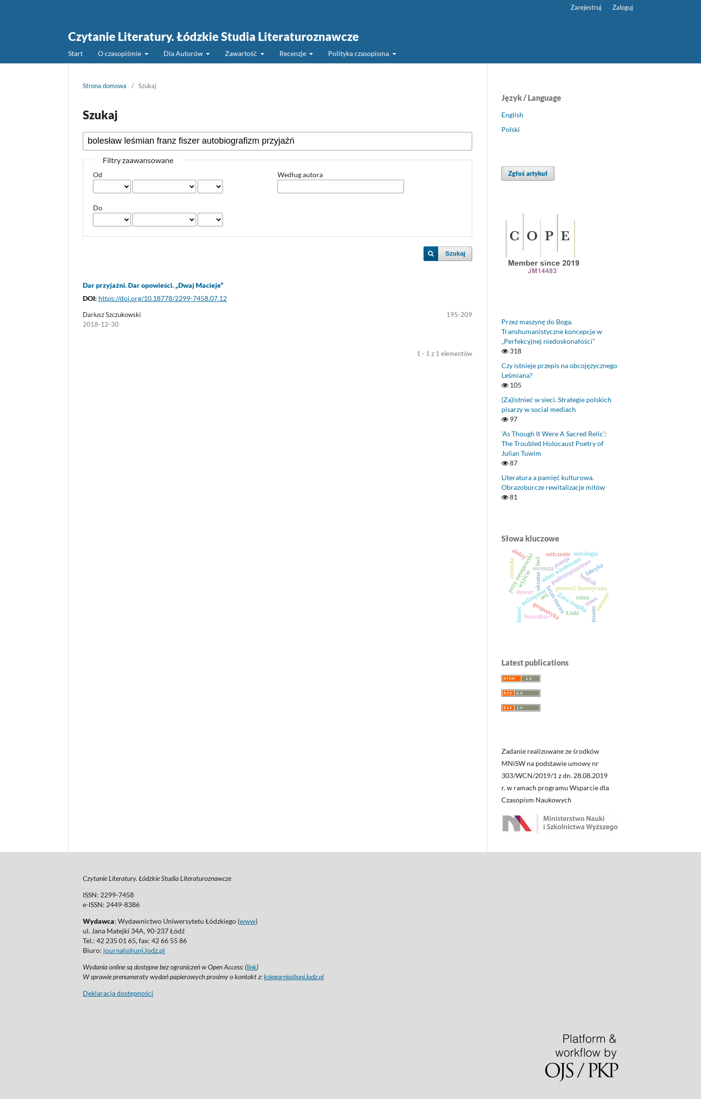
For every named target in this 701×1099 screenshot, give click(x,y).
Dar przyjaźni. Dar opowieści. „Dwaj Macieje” (153, 285)
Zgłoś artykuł (528, 173)
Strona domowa (105, 86)
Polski (510, 129)
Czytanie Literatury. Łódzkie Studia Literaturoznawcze (213, 36)
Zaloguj (622, 7)
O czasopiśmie (120, 53)
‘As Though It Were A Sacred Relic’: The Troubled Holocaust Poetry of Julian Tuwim (554, 443)
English (512, 115)
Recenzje (293, 53)
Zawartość (241, 53)
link (252, 967)
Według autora (300, 174)
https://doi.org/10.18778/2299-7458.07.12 (162, 298)
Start (75, 53)
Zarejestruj (586, 7)
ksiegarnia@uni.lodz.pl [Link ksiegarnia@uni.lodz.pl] (294, 976)
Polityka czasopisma (359, 53)
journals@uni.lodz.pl (134, 950)
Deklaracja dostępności (118, 993)
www (248, 921)
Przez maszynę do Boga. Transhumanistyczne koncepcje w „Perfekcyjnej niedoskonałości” (551, 331)
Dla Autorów (184, 53)
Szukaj (455, 253)
